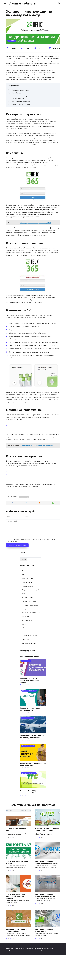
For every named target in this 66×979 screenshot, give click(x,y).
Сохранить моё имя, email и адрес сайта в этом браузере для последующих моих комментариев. (31, 566)
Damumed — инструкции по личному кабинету (17, 954)
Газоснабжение (27, 612)
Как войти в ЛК (17, 93)
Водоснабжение (27, 608)
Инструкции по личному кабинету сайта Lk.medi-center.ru (15, 920)
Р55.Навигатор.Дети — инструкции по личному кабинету (29, 706)
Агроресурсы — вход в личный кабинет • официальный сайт (47, 854)
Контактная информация (21, 104)
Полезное (25, 597)
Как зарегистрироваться (20, 90)
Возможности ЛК (18, 99)
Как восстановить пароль (21, 96)
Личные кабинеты (22, 3)
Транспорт (25, 665)
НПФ (23, 654)
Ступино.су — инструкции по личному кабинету (31, 734)
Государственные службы (31, 616)
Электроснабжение (29, 669)
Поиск (22, 578)
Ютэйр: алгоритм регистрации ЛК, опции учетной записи (32, 762)
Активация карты (28, 604)
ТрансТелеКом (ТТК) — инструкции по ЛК (28, 816)
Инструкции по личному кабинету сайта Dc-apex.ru (45, 919)
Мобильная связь (28, 646)
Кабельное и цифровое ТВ (31, 638)
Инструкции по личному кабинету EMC (44, 954)
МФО (24, 650)
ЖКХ (23, 620)
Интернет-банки (27, 623)
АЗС (23, 601)
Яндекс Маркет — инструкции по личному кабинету (33, 789)
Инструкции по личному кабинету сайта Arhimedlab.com (47, 886)
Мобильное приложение (21, 102)
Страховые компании (29, 661)
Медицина (12, 40)
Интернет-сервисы (28, 635)
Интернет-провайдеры (30, 631)
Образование (26, 658)
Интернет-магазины (29, 627)
